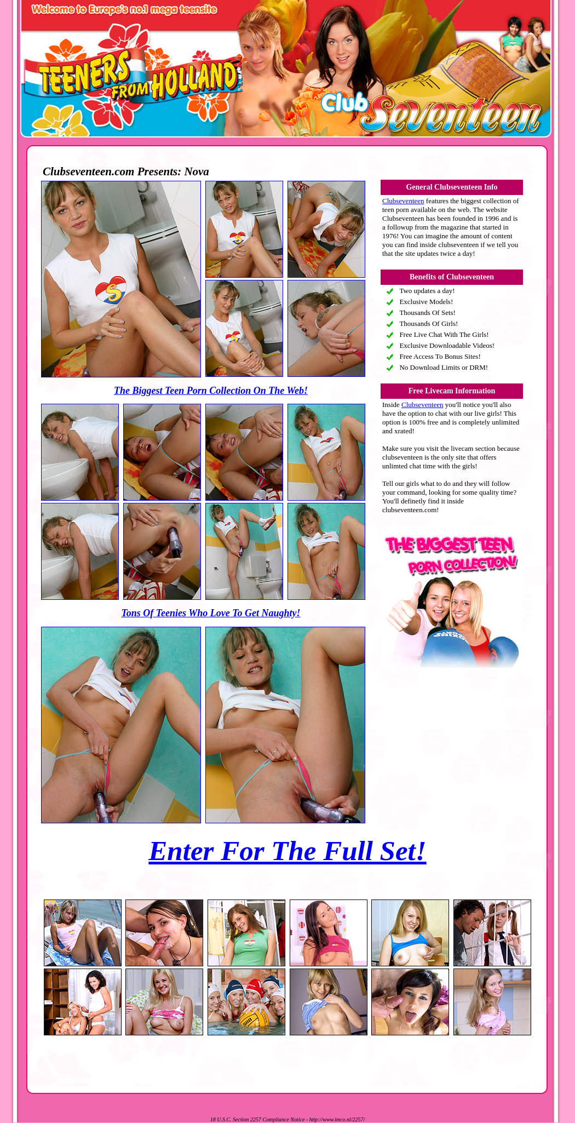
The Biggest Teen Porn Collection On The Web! (211, 390)
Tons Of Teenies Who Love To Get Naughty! (210, 613)
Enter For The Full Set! (287, 850)
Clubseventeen (403, 201)
